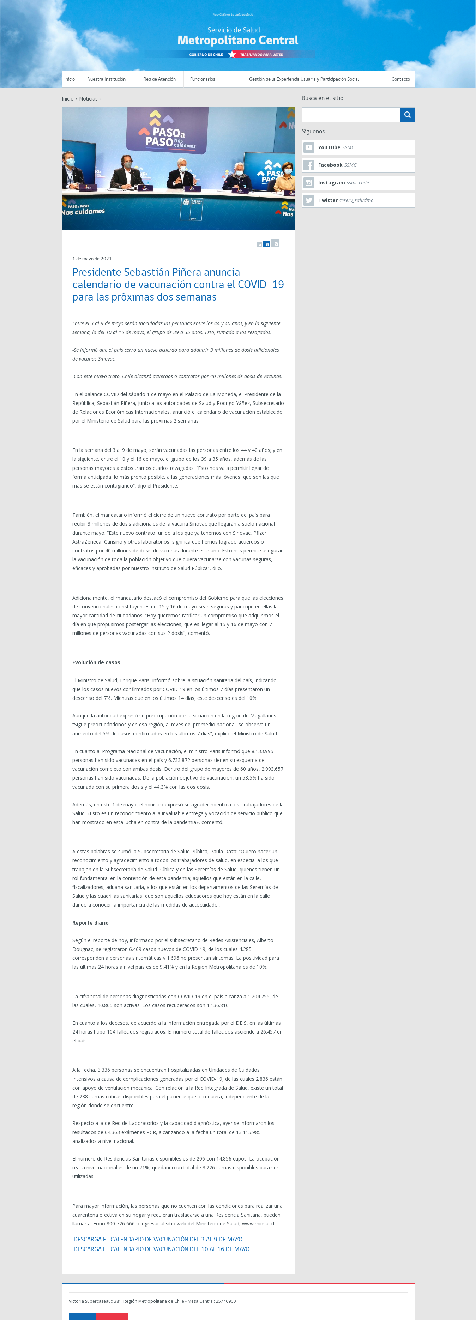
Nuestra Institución (107, 79)
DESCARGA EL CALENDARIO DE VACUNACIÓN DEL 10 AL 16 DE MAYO (161, 1249)
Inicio (69, 79)
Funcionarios (202, 79)
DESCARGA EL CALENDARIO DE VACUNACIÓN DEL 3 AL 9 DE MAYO (157, 1239)
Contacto (401, 79)
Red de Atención (160, 79)
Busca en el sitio (322, 98)
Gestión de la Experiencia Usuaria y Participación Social (304, 79)
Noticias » (90, 98)
